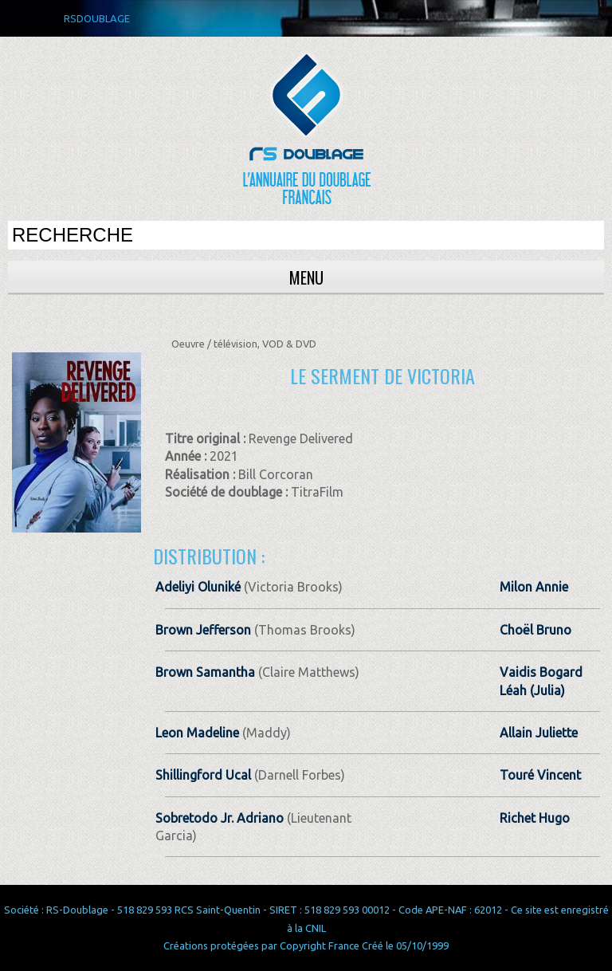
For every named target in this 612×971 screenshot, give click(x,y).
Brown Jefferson (203, 630)
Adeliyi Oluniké (198, 587)
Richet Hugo (535, 818)
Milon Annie (534, 587)
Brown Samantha (205, 672)
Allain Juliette (539, 732)
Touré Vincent (540, 775)
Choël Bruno (535, 630)
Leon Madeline (197, 732)
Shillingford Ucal (203, 775)
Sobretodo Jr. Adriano (219, 818)
